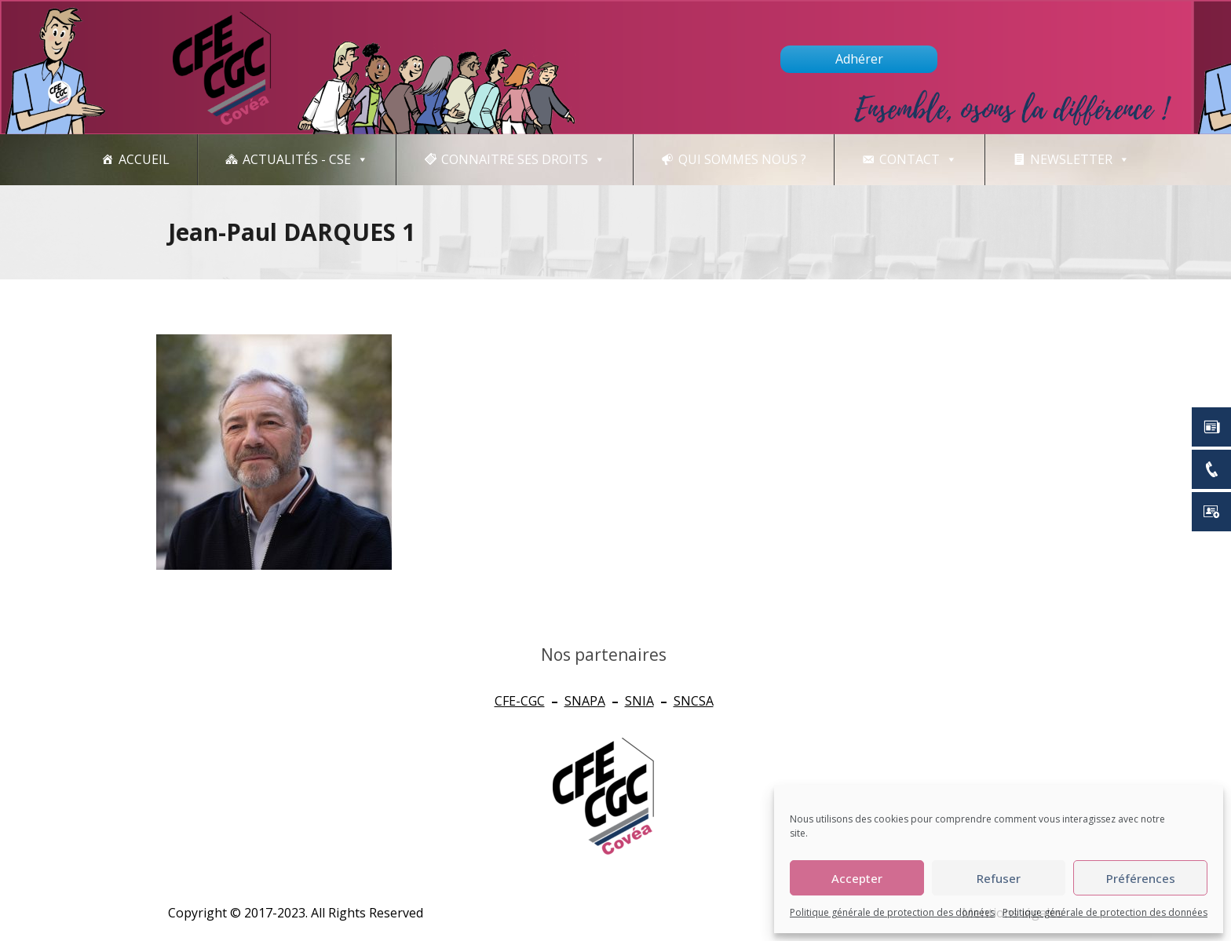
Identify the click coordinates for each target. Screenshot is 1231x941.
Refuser (999, 878)
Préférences (1140, 878)
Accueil (144, 159)
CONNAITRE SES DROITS (523, 159)
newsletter (1080, 159)
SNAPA (584, 700)
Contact (918, 159)
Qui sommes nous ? (742, 159)
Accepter (856, 878)
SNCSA (694, 700)
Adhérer (859, 58)
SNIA (639, 700)
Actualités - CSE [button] (305, 159)
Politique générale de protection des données (892, 912)
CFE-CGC (520, 700)
